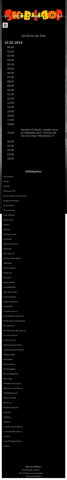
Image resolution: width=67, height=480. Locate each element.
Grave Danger (9, 297)
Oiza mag (7, 379)
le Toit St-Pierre (10, 335)
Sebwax (7, 417)
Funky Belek (8, 282)
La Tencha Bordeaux (12, 431)
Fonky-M (7, 273)
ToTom (6, 436)
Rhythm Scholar (10, 407)
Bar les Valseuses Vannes (15, 196)
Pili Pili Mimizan (10, 393)
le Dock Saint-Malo (12, 258)
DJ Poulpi (7, 239)
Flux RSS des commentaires (31, 473)
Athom (6, 186)
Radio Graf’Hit (9, 398)
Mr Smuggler (9, 369)
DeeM (6, 225)
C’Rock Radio (9, 215)
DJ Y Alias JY (8, 253)
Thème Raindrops (34, 476)
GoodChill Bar (9, 287)
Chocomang (9, 210)
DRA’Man (7, 263)
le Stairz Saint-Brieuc (13, 427)
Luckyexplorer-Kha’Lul (13, 350)
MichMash (8, 359)
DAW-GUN (8, 220)
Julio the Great (10, 292)
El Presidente (9, 268)
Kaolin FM (7, 306)
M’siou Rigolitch (10, 374)
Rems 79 (7, 403)
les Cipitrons (9, 326)
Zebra (6, 446)
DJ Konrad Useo (10, 244)
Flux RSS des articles (31, 470)
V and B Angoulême (12, 441)
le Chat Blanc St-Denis (13, 316)
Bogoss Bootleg (10, 201)
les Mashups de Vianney (14, 330)
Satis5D (7, 412)
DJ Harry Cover (10, 234)
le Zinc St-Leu (9, 340)
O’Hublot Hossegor (12, 383)
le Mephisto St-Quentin (14, 321)
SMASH (7, 422)
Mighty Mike (9, 354)
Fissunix (7, 278)
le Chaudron (9, 205)
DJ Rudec (7, 249)
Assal (6, 181)
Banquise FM (9, 191)
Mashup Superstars (12, 345)
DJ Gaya (6, 229)
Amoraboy (8, 177)
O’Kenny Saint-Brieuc (13, 388)
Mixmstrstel (9, 364)
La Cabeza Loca (10, 311)
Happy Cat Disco (10, 302)
